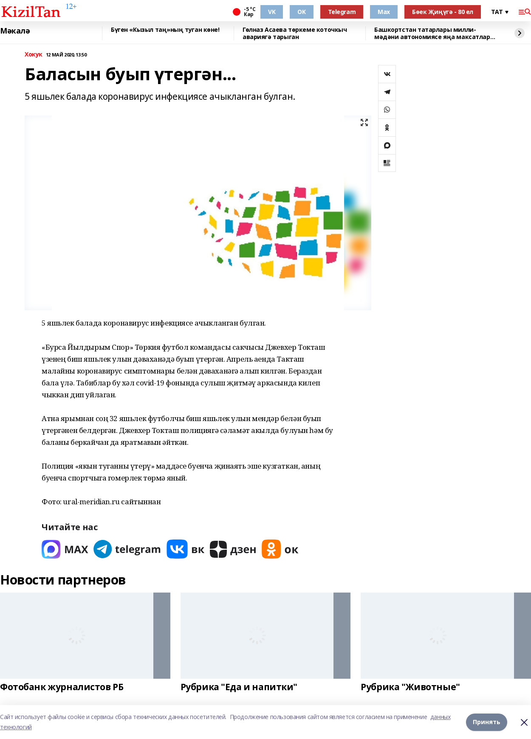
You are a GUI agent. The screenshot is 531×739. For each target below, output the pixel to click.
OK (301, 12)
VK (271, 12)
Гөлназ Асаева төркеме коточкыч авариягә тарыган (295, 33)
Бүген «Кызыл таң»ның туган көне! (165, 30)
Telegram (342, 12)
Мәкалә (15, 31)
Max (384, 12)
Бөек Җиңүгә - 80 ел (442, 12)
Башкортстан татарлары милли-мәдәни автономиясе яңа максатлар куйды (432, 33)
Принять (486, 722)
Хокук (33, 54)
